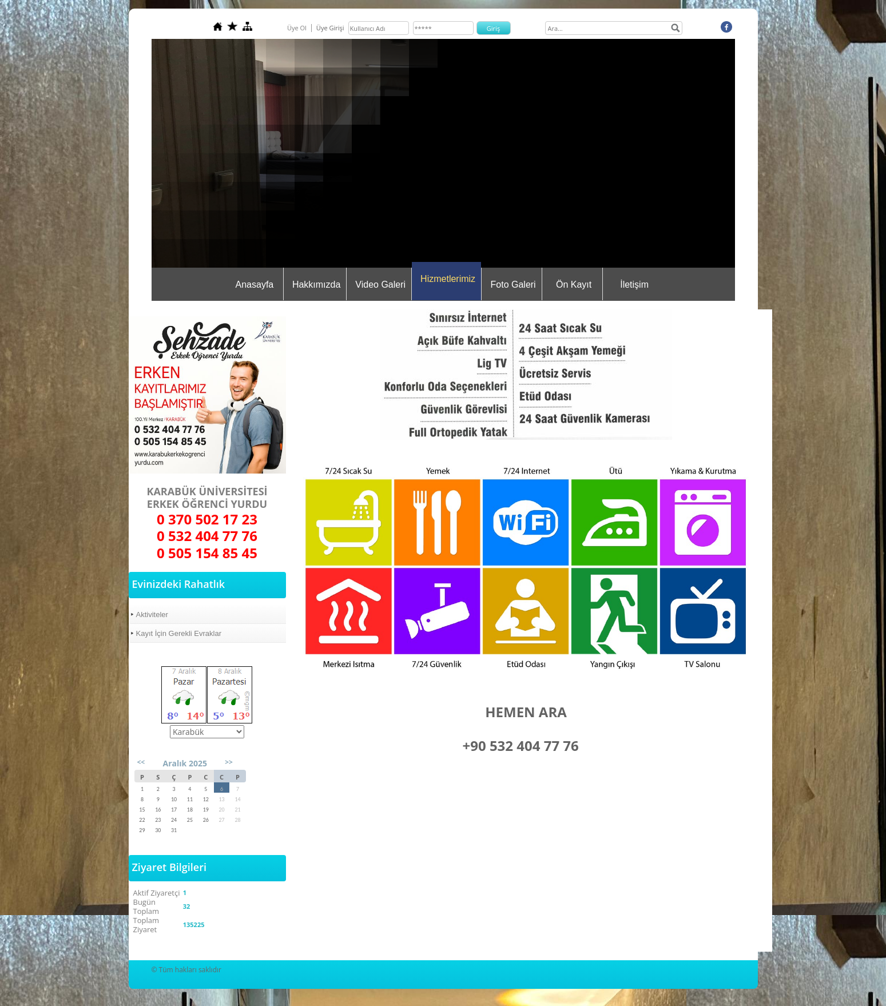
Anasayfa (255, 284)
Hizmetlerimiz (447, 279)
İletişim (634, 284)
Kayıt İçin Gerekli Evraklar (179, 633)
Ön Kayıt (573, 284)
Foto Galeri (513, 284)
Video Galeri (380, 284)
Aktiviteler (152, 614)
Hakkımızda (316, 284)
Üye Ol (297, 27)
